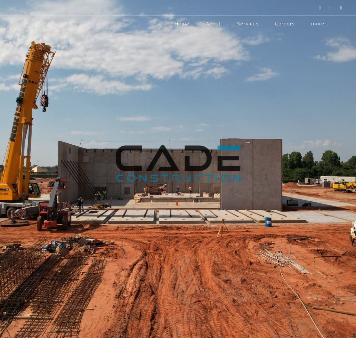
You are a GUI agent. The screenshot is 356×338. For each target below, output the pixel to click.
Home (182, 24)
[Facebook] (337, 7)
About (213, 24)
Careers (285, 24)
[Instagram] (326, 7)
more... (319, 24)
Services (247, 24)
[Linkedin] (315, 7)
